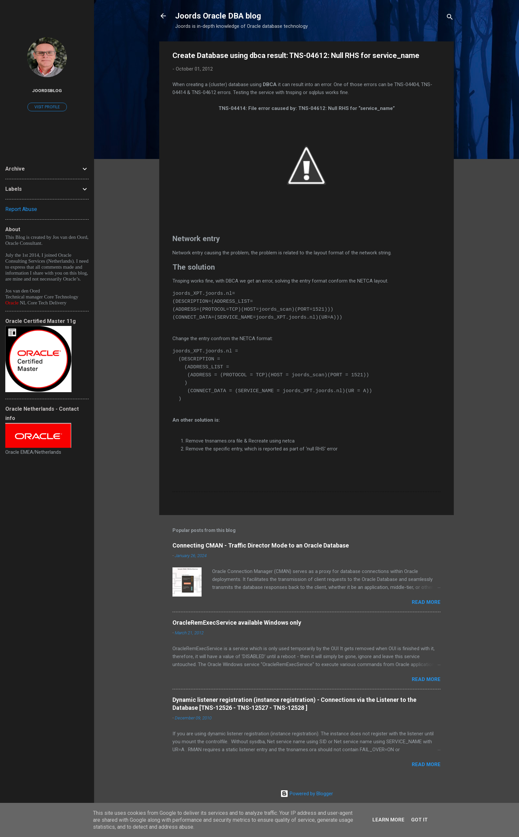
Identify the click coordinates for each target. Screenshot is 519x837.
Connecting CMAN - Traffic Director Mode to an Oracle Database (260, 545)
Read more (426, 602)
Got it (419, 820)
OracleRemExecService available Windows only (236, 622)
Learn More (388, 820)
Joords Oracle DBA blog (218, 16)
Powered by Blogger (306, 794)
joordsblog (47, 90)
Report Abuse (21, 209)
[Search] (450, 18)
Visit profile (47, 107)
